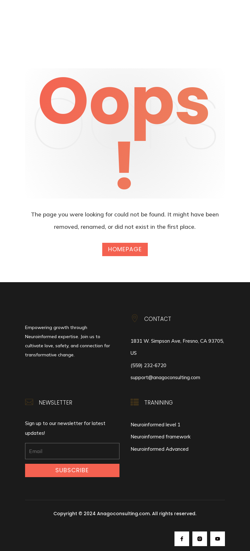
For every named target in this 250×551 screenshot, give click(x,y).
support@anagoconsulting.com (165, 377)
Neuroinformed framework (160, 437)
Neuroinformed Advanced (159, 449)
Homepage (125, 249)
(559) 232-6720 (148, 365)
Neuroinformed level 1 (155, 424)
